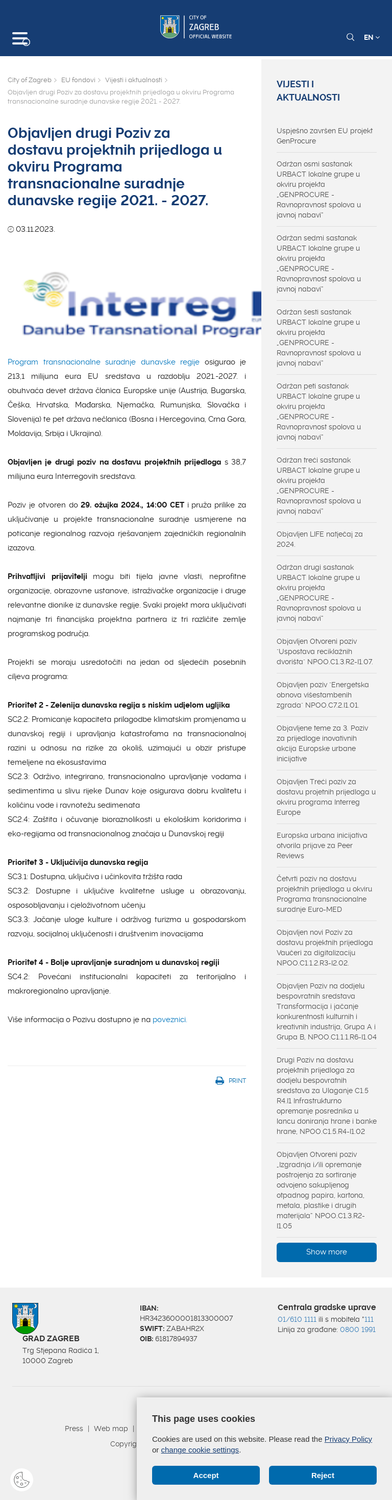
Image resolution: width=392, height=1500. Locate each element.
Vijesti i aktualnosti (133, 80)
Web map (111, 1428)
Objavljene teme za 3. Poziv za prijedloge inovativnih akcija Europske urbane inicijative (322, 743)
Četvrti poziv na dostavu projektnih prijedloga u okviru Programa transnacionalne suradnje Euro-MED (324, 894)
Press (74, 1428)
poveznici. (170, 1019)
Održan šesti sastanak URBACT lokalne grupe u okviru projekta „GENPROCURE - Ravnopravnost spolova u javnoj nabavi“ (319, 337)
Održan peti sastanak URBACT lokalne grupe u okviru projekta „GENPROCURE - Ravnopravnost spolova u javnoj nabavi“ (319, 411)
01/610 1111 (297, 1319)
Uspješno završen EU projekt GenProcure (325, 136)
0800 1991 (358, 1329)
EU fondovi (78, 80)
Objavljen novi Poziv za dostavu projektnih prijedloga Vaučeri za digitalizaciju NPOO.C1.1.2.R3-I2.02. (325, 947)
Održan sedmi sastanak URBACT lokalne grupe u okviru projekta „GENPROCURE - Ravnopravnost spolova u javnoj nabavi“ (319, 263)
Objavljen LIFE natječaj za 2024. (320, 539)
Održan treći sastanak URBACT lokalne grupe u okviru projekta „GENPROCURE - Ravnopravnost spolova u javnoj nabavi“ (319, 485)
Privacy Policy (348, 1439)
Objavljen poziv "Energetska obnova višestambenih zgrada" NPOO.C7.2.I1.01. (323, 695)
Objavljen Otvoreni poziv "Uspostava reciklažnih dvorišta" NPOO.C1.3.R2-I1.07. (325, 651)
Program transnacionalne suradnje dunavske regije (104, 362)
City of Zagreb (30, 80)
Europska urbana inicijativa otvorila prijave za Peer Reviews (322, 845)
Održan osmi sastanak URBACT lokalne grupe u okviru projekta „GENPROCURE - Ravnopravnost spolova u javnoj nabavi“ (319, 189)
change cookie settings (200, 1449)
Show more (326, 1251)
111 (369, 1319)
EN (372, 37)
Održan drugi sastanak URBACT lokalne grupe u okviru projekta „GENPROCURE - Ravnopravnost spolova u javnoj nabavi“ (319, 592)
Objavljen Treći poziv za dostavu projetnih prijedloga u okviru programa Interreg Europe (326, 797)
